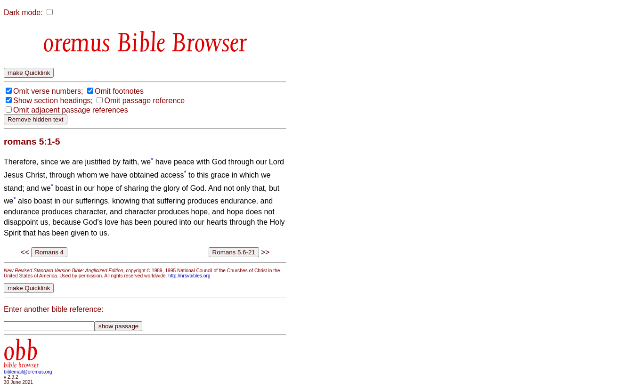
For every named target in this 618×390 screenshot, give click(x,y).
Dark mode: (23, 12)
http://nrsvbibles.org (189, 275)
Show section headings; (53, 101)
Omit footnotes (119, 91)
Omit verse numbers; (48, 91)
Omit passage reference (144, 101)
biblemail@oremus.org (28, 371)
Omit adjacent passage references (70, 110)
